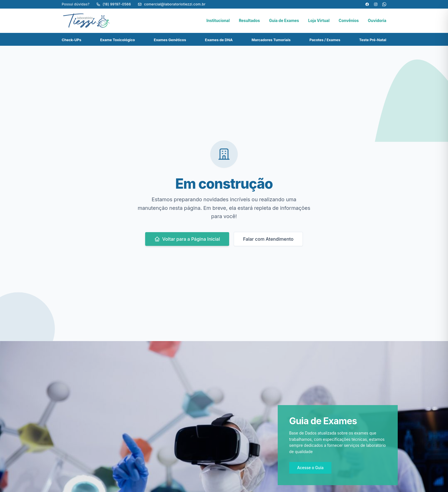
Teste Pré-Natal (372, 40)
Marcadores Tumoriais (271, 40)
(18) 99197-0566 (113, 4)
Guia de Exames (284, 20)
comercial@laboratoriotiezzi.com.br (171, 4)
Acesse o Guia (310, 467)
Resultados (249, 20)
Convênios (349, 20)
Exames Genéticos (170, 40)
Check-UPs (71, 40)
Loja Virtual (318, 20)
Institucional (218, 20)
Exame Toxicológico (117, 40)
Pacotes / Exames (324, 40)
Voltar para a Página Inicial (187, 239)
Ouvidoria (377, 20)
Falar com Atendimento (268, 239)
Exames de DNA (219, 40)
